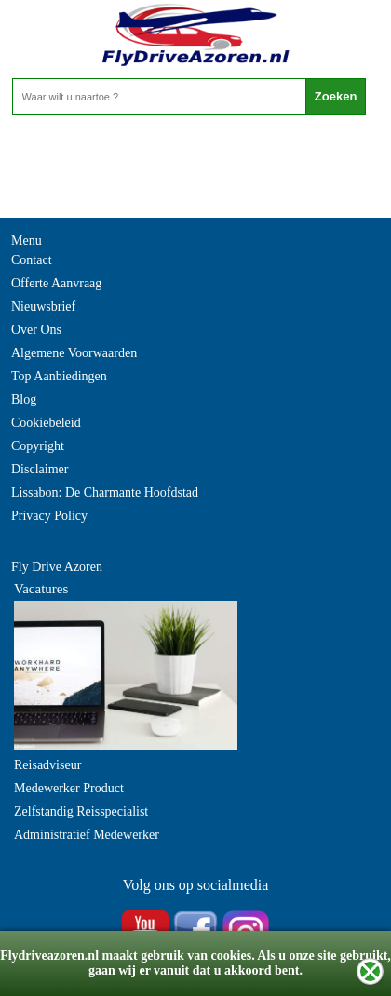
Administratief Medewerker (86, 835)
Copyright (37, 446)
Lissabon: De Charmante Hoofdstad (104, 492)
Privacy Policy (49, 516)
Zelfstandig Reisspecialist (81, 811)
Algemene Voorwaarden (74, 353)
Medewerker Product (69, 788)
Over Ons (36, 330)
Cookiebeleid (46, 423)
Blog (23, 399)
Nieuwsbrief (43, 306)
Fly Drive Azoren (56, 567)
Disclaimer (39, 469)
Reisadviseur (47, 765)
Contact (31, 260)
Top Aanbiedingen (59, 376)
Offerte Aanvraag (56, 283)
